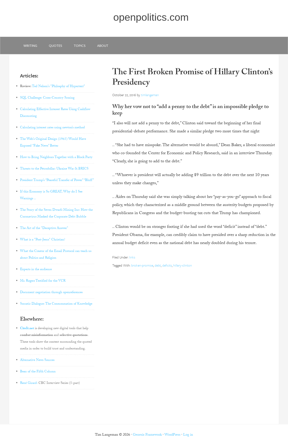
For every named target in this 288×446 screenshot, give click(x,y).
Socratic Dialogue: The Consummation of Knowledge (56, 304)
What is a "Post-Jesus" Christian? (42, 240)
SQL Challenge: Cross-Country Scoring (47, 98)
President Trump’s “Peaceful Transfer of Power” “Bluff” (57, 180)
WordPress (172, 435)
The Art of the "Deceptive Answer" (44, 228)
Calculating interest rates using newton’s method (52, 128)
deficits (167, 265)
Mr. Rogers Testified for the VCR (42, 281)
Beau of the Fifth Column (38, 372)
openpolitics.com (151, 17)
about (102, 45)
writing (30, 45)
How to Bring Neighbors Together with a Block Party (56, 158)
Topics (80, 45)
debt (158, 265)
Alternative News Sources (37, 360)
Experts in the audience (36, 270)
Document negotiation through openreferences (51, 293)
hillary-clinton (182, 265)
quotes (55, 45)
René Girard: (29, 383)
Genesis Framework (147, 435)
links (132, 257)
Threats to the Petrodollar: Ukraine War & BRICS (54, 169)
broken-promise (142, 265)
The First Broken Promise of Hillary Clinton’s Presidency (192, 78)
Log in (188, 435)
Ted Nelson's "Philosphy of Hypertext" (58, 87)
